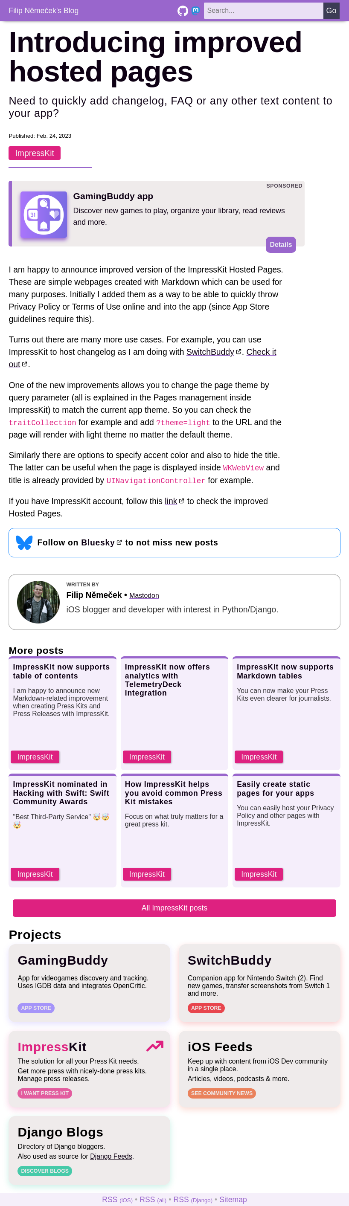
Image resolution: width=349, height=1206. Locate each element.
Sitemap (233, 1199)
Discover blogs (45, 1171)
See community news (222, 1093)
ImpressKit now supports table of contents (61, 670)
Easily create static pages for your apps (275, 788)
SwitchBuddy (209, 352)
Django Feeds (111, 1156)
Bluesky (98, 542)
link (171, 500)
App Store (36, 1008)
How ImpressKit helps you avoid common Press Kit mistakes (174, 792)
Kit (52, 1046)
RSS (117, 1199)
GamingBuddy (62, 960)
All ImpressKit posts (174, 907)
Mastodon (144, 595)
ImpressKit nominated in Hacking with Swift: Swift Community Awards (61, 792)
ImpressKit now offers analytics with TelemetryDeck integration (167, 679)
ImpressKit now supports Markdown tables (285, 670)
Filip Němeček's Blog (44, 10)
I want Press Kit (45, 1093)
